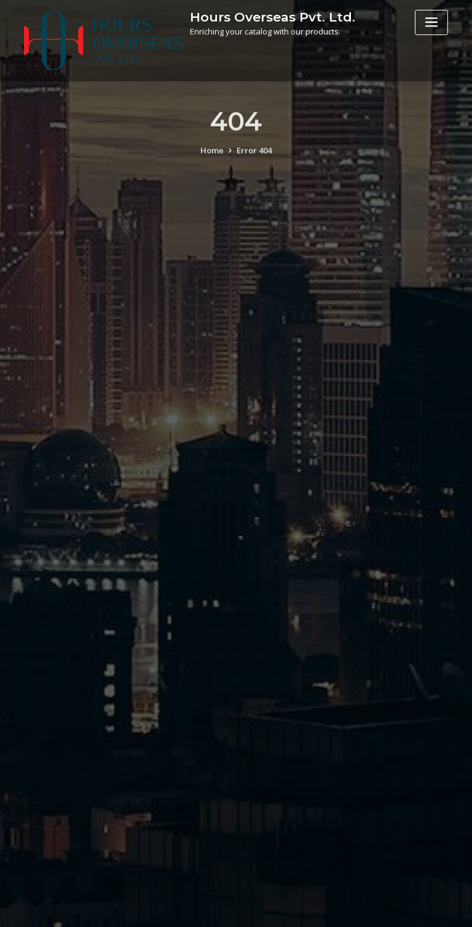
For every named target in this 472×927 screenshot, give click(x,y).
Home (212, 156)
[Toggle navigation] (431, 22)
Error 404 (254, 156)
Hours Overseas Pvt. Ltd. (272, 17)
